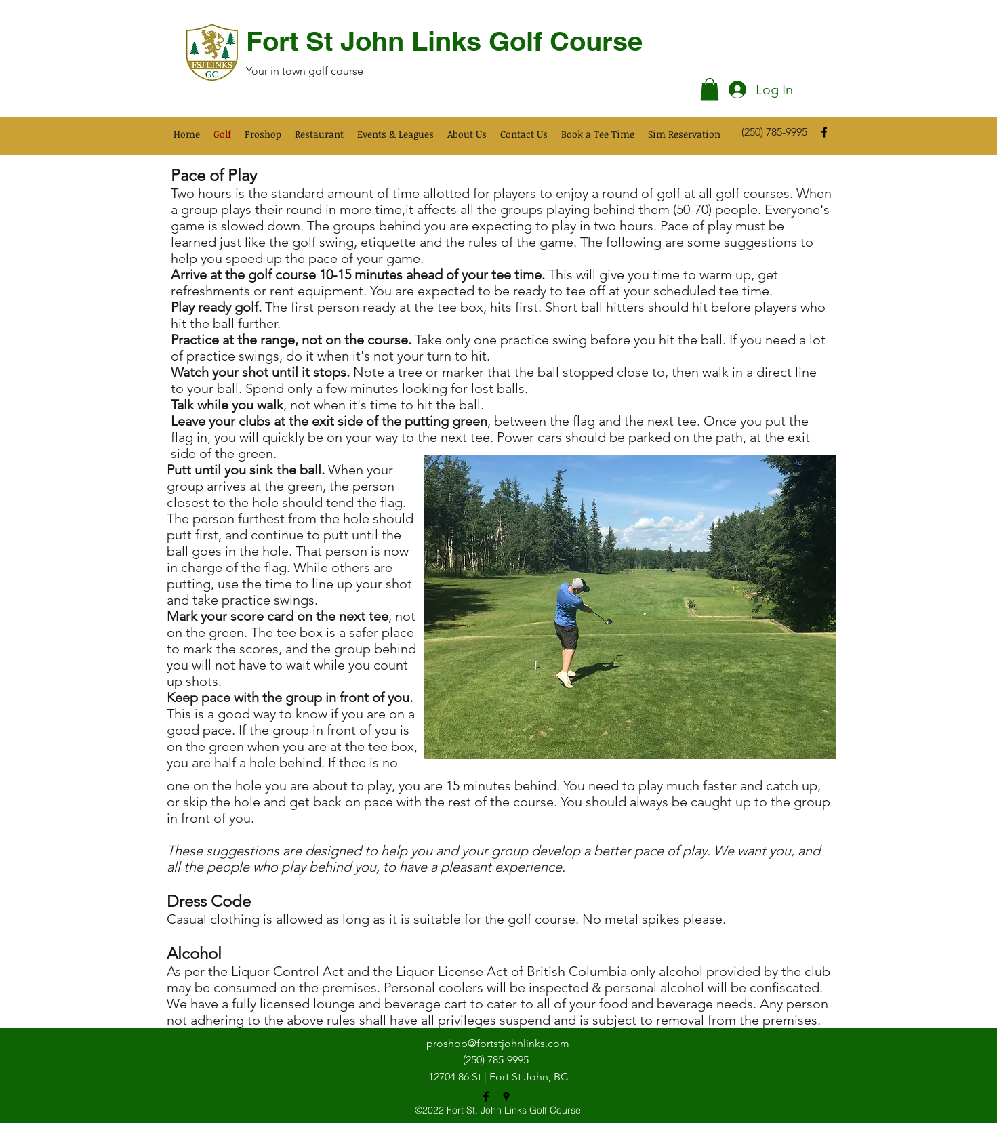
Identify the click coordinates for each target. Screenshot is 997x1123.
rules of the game (520, 242)
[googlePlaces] (506, 1096)
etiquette (388, 242)
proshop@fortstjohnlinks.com (497, 1043)
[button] (709, 89)
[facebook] (824, 132)
